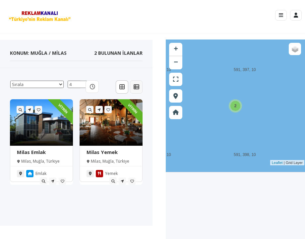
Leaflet (277, 163)
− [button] (176, 63)
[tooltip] (43, 181)
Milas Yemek (102, 152)
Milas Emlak (31, 152)
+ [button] (176, 49)
